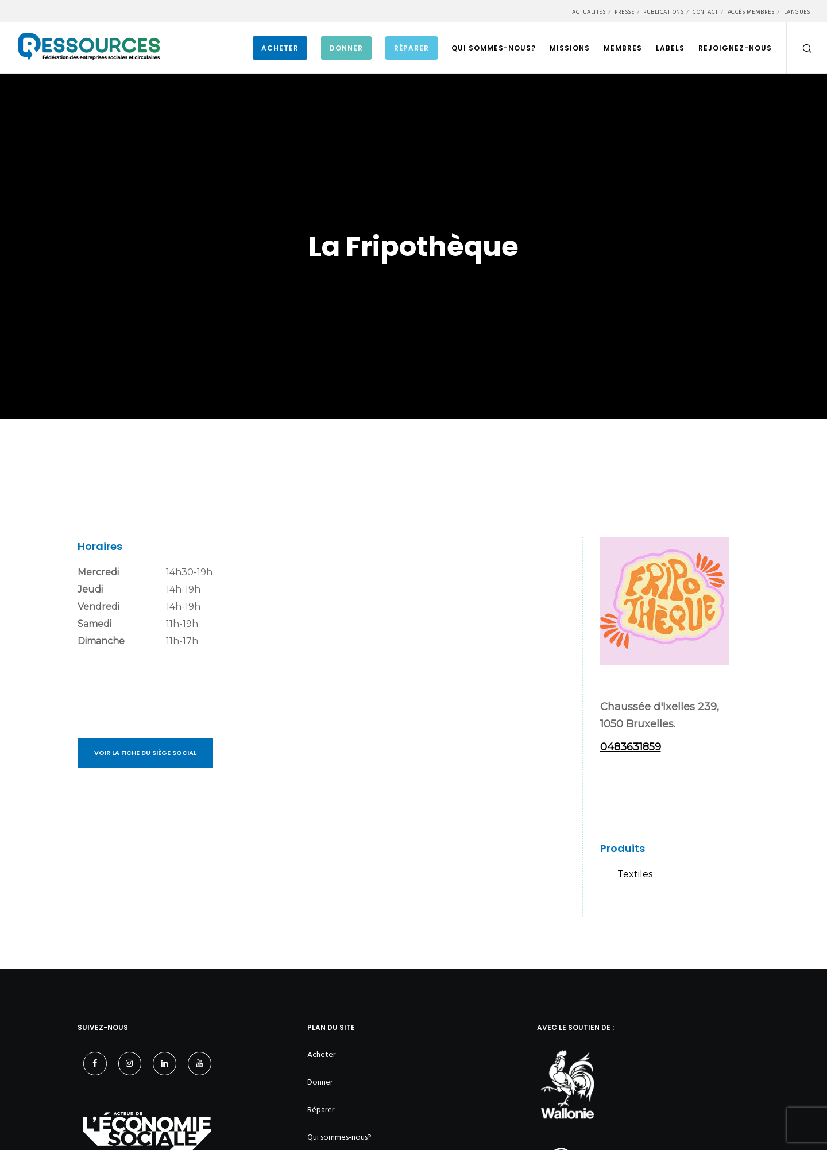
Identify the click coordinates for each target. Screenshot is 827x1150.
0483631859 (630, 747)
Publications (663, 12)
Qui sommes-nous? (339, 1137)
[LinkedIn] (164, 1063)
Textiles (634, 874)
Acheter (321, 1054)
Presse (624, 12)
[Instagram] (130, 1063)
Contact (705, 12)
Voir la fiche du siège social (145, 752)
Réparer (320, 1109)
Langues (797, 12)
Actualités (588, 12)
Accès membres (751, 12)
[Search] (800, 48)
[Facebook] (95, 1063)
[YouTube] (199, 1063)
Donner (320, 1082)
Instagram (614, 795)
